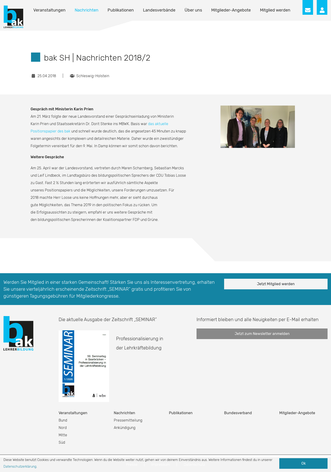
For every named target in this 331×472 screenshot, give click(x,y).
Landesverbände (159, 10)
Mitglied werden (275, 10)
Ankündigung (124, 427)
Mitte (63, 435)
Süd (62, 442)
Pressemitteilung (128, 420)
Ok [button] (303, 463)
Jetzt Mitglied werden (276, 284)
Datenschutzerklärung (19, 467)
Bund (63, 420)
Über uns (193, 10)
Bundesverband (238, 413)
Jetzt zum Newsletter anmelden (262, 333)
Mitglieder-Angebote (231, 10)
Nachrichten (86, 10)
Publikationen (121, 10)
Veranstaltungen (49, 10)
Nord (63, 427)
